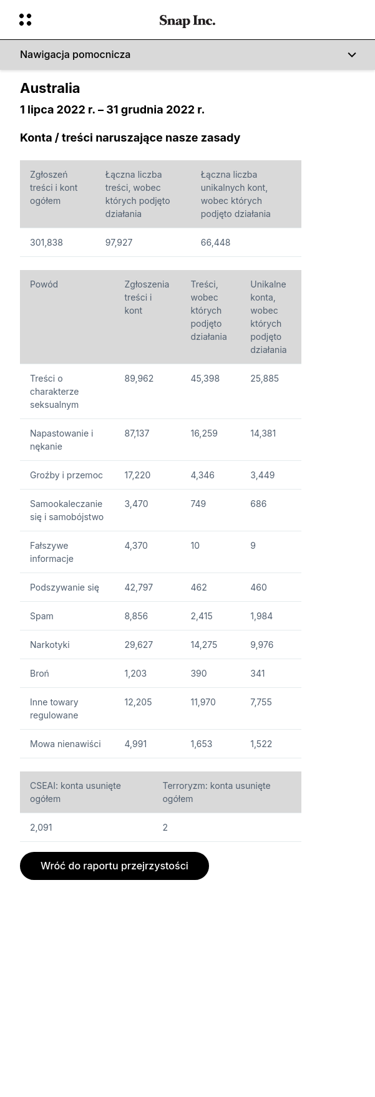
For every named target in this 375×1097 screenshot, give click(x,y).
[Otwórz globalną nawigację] (81, 20)
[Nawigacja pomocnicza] (187, 55)
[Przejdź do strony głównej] (187, 20)
